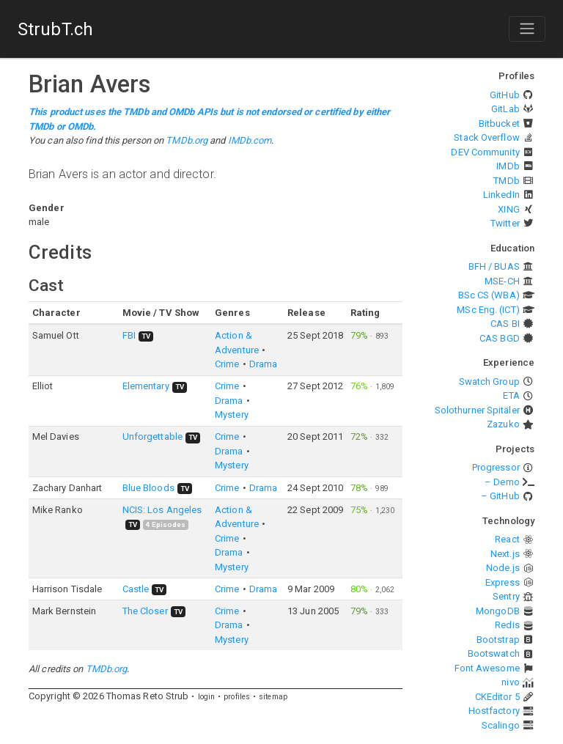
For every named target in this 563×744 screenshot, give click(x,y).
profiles (237, 696)
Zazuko (503, 424)
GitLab (505, 108)
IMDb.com (250, 140)
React (507, 539)
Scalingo (501, 725)
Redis (507, 624)
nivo (510, 682)
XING (508, 209)
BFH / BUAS (494, 266)
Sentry (506, 596)
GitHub (505, 94)
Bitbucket (499, 123)
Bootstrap (498, 639)
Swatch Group (489, 381)
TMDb (506, 180)
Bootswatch (494, 653)
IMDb (507, 166)
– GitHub (500, 495)
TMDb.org (186, 140)
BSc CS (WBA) (489, 295)
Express (502, 582)
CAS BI (505, 323)
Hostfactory (494, 710)
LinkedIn (501, 194)
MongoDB (498, 610)
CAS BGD (499, 338)
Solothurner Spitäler (477, 410)
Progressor (496, 467)
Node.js (503, 567)
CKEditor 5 (497, 696)
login (207, 696)
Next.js (505, 553)
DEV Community (485, 152)
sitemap (273, 696)
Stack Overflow (486, 137)
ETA (511, 395)
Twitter (505, 223)
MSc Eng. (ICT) (488, 309)
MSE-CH (502, 281)
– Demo (502, 481)
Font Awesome (487, 668)
